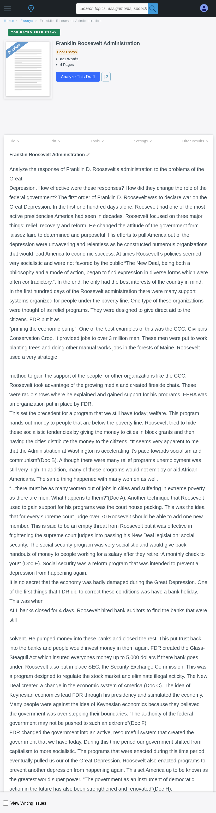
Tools (97, 140)
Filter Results (195, 140)
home (9, 21)
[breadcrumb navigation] (108, 21)
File (14, 140)
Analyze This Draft (78, 77)
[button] (7, 7)
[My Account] (206, 8)
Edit (55, 140)
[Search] (153, 8)
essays (27, 21)
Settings (143, 140)
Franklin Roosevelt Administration (71, 21)
